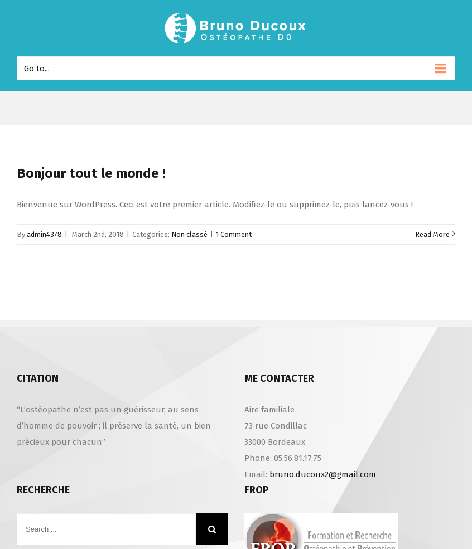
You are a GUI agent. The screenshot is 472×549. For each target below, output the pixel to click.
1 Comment (234, 234)
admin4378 (44, 234)
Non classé (189, 234)
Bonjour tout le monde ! (91, 173)
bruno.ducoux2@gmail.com (322, 474)
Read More (432, 234)
